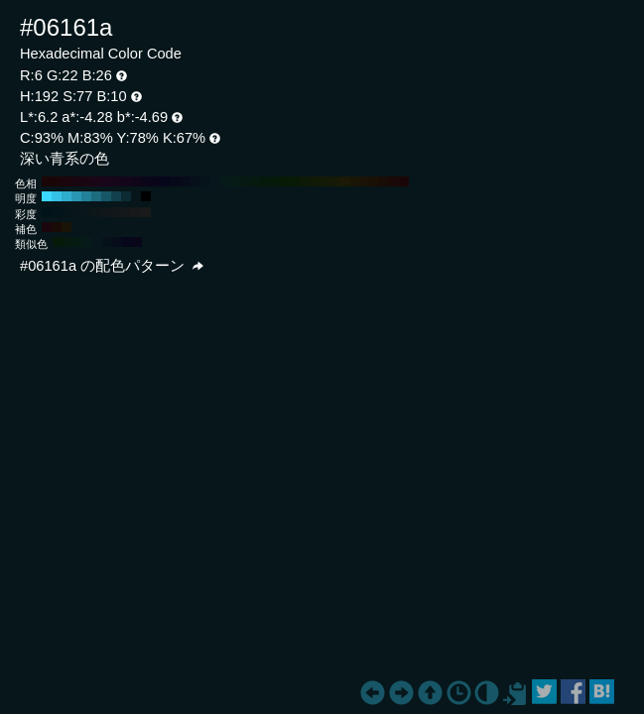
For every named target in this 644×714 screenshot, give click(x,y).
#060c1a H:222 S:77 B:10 (117, 242)
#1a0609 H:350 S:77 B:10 (57, 181)
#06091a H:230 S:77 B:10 (176, 181)
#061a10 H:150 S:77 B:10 (255, 181)
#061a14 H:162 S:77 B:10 (77, 242)
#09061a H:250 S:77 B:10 (156, 181)
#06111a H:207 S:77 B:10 (107, 242)
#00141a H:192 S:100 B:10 (47, 212)
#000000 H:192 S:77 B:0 (146, 196)
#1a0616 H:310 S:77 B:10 (96, 181)
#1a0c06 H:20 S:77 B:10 (384, 181)
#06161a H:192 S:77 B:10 (136, 196)
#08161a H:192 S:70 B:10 (76, 212)
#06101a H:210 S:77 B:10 (195, 181)
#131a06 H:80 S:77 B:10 (324, 181)
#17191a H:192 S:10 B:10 (136, 212)
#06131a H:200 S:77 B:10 (205, 181)
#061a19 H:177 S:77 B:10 (87, 242)
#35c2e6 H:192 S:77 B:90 (57, 196)
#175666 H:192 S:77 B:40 (106, 196)
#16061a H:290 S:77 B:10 (116, 181)
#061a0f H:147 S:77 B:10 (67, 242)
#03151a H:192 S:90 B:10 (57, 212)
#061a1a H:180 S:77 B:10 (225, 181)
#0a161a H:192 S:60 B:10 (86, 212)
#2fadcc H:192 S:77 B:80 (66, 196)
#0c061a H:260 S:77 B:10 (146, 181)
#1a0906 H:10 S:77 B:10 (394, 181)
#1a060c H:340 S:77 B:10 (66, 181)
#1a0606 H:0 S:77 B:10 (404, 181)
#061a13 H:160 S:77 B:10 (245, 181)
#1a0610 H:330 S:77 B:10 (76, 181)
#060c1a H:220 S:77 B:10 (186, 181)
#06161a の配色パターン (111, 266)
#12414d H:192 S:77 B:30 (116, 196)
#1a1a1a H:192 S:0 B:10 (146, 212)
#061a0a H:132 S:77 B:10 (58, 242)
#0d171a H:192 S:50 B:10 (96, 212)
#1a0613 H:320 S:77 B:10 (86, 181)
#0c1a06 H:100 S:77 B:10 (305, 181)
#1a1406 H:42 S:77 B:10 (66, 227)
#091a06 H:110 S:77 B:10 (295, 181)
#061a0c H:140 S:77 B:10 (265, 181)
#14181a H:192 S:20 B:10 (126, 212)
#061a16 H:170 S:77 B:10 (235, 181)
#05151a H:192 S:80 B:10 (66, 212)
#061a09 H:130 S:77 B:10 (275, 181)
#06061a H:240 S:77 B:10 (166, 181)
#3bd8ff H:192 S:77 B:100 (47, 196)
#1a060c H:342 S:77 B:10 (47, 227)
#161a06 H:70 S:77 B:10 (334, 181)
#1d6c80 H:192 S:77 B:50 (96, 196)
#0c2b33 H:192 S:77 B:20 (126, 196)
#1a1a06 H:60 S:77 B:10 (344, 181)
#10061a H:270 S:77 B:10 (136, 181)
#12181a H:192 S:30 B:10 (116, 212)
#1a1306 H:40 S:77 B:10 (364, 181)
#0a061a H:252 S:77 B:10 (137, 242)
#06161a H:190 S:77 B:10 (215, 181)
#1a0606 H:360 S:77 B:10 (47, 181)
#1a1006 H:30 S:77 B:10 (374, 181)
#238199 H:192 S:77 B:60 (86, 196)
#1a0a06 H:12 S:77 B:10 (57, 227)
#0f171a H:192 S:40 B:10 (106, 212)
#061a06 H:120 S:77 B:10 (285, 181)
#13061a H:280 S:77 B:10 (126, 181)
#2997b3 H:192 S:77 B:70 (76, 196)
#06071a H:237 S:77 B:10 (127, 242)
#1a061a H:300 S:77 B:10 (106, 181)
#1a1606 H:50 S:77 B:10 (354, 181)
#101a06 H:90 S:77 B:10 (315, 181)
